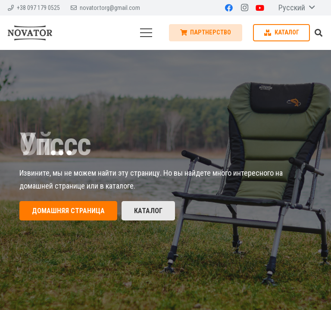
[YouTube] (260, 8)
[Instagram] (244, 8)
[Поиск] (318, 32)
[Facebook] (229, 8)
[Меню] (146, 32)
